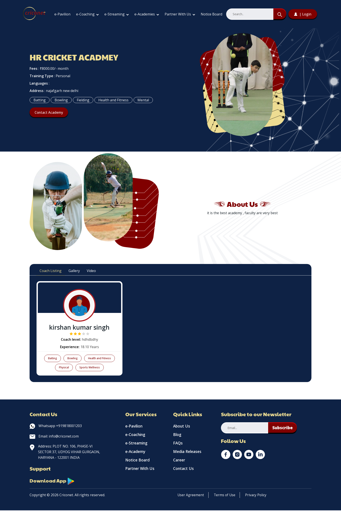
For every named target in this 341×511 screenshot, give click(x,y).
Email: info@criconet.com (54, 436)
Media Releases (188, 453)
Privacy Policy (257, 495)
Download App (53, 481)
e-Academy (136, 453)
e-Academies (146, 14)
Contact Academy (49, 112)
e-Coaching (87, 14)
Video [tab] (91, 270)
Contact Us (183, 472)
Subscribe (283, 428)
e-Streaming (116, 14)
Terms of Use (225, 495)
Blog (177, 435)
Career (179, 463)
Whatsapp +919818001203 (56, 425)
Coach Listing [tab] (51, 270)
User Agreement (190, 495)
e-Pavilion (62, 14)
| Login (302, 14)
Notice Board (211, 14)
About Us (182, 426)
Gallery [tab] (74, 270)
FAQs (178, 444)
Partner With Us (180, 14)
